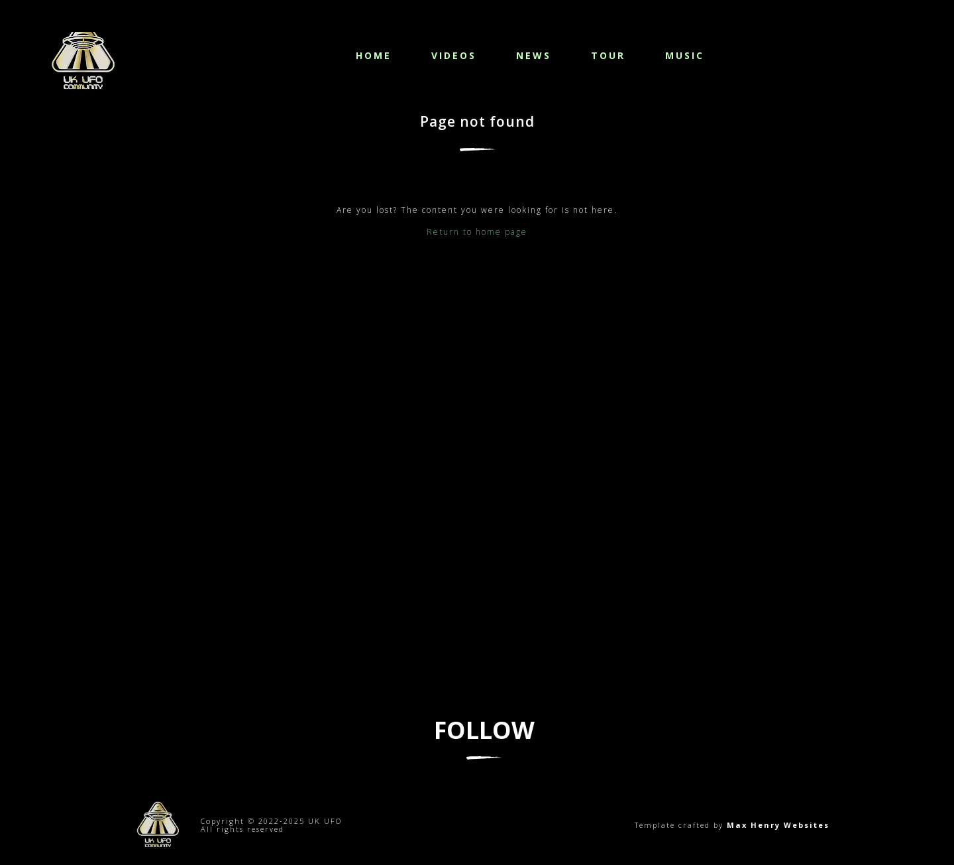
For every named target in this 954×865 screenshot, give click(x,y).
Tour (608, 55)
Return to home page (477, 231)
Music (684, 55)
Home (374, 55)
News (533, 55)
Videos (453, 55)
